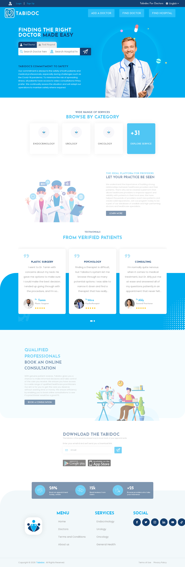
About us (63, 544)
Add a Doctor (101, 13)
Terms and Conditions (72, 536)
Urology (101, 529)
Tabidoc (40, 562)
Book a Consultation (42, 398)
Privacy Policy (160, 562)
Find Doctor (131, 13)
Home (62, 521)
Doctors (63, 529)
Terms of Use (145, 562)
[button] (91, 321)
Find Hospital (162, 13)
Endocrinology (105, 521)
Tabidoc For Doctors (151, 3)
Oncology (102, 536)
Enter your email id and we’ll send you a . (89, 444)
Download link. (104, 444)
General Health (106, 544)
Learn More (118, 210)
